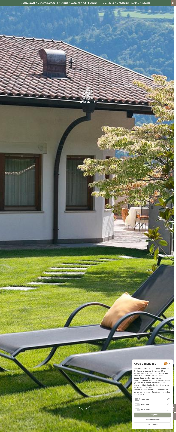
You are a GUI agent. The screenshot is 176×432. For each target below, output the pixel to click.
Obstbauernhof (91, 3)
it (173, 2)
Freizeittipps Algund (128, 3)
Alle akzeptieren (152, 415)
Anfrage (75, 3)
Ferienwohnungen (48, 3)
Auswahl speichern (152, 420)
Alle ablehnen (152, 425)
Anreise (146, 3)
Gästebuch (108, 3)
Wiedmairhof (28, 3)
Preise (64, 3)
